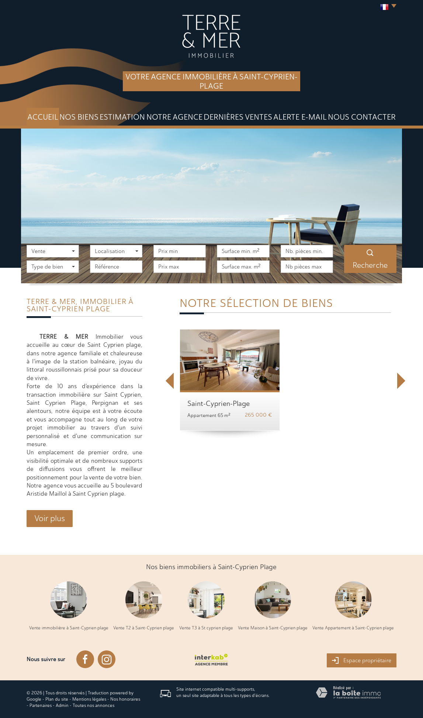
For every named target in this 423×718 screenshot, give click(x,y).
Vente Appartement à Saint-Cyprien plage (353, 628)
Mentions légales (89, 699)
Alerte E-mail (300, 117)
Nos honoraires (125, 699)
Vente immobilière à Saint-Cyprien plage (68, 628)
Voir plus (49, 518)
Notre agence (174, 117)
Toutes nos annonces (93, 705)
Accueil (42, 117)
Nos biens (78, 117)
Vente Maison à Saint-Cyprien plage (273, 628)
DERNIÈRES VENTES (238, 117)
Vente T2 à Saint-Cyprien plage (143, 628)
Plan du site (56, 699)
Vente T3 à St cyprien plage (206, 628)
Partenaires (41, 705)
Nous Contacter (362, 117)
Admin (62, 705)
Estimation (122, 117)
